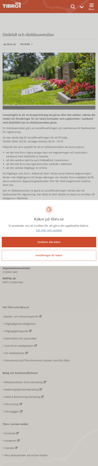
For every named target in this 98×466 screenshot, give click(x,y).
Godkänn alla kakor (49, 242)
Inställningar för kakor (49, 255)
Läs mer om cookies (49, 230)
